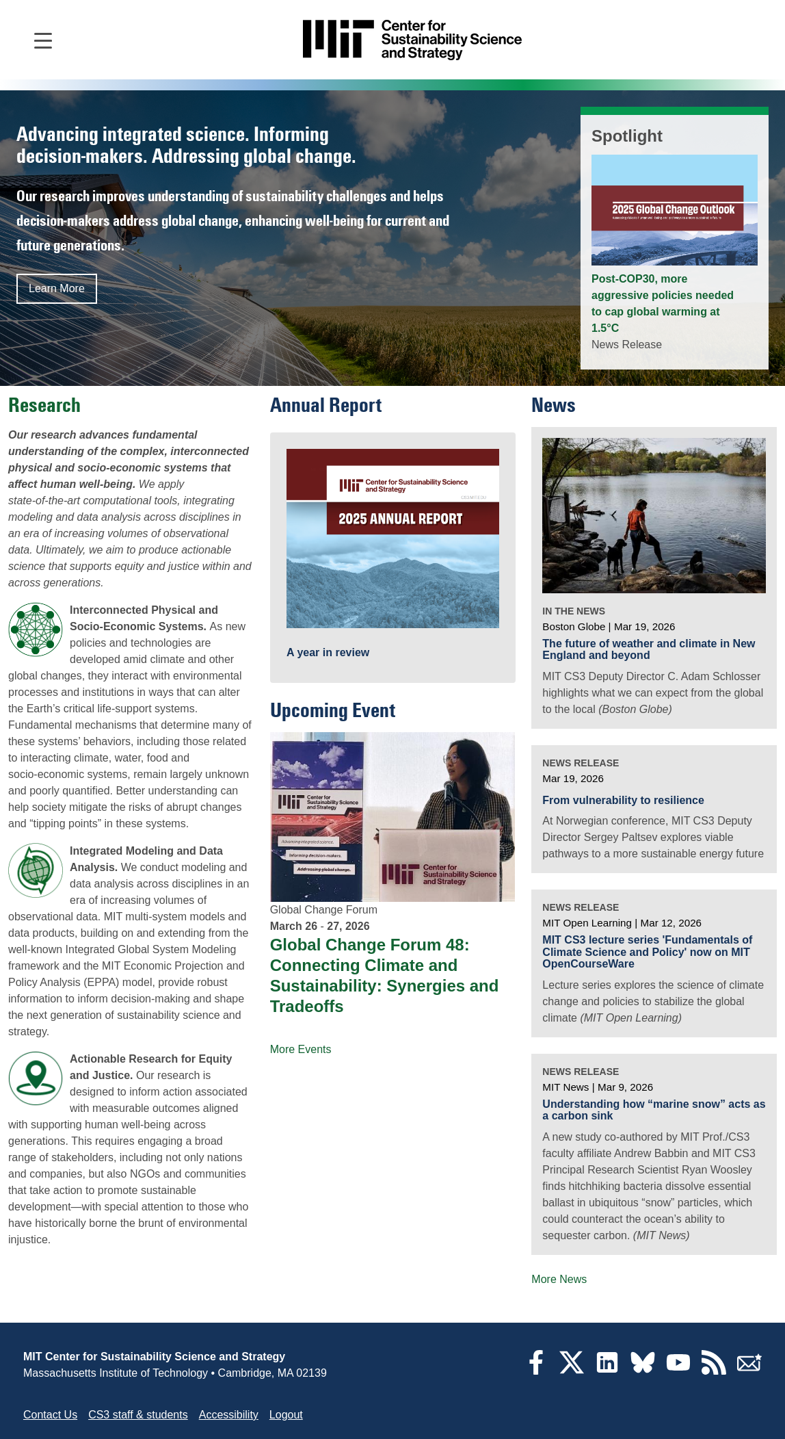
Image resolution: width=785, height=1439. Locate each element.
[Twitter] (571, 1371)
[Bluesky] (642, 1371)
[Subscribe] (749, 1371)
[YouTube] (678, 1371)
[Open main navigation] (43, 40)
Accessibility (228, 1415)
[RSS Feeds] (714, 1371)
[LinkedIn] (607, 1371)
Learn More (57, 288)
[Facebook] (536, 1371)
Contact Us (50, 1415)
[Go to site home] (412, 40)
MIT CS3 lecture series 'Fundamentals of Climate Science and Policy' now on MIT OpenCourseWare (647, 952)
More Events (301, 1049)
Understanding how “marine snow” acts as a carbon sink (653, 1110)
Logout (286, 1415)
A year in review (328, 652)
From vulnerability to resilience (623, 800)
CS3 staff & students (138, 1415)
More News (559, 1279)
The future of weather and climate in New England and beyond (648, 650)
